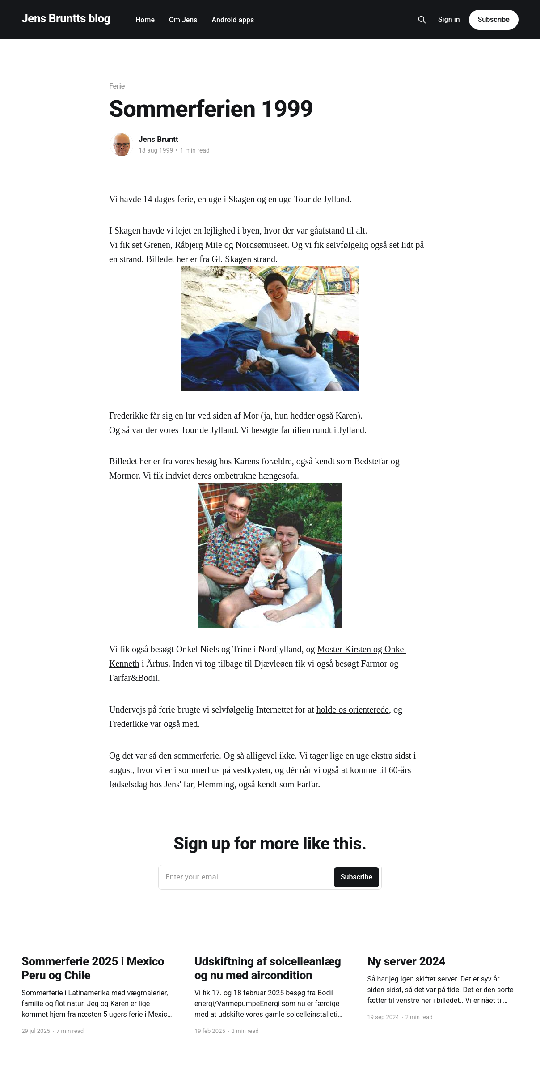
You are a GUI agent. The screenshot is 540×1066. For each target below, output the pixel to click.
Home (145, 20)
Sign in (449, 19)
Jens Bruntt (158, 139)
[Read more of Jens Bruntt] (121, 144)
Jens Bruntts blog (65, 18)
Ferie (117, 86)
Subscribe (494, 19)
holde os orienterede (352, 709)
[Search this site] (422, 20)
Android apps (233, 20)
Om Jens (183, 20)
